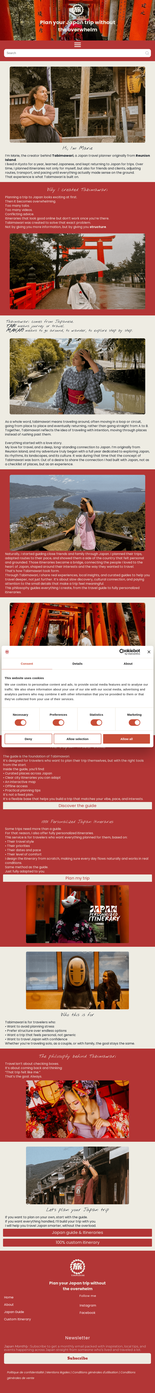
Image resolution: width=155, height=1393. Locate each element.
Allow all (126, 738)
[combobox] (77, 53)
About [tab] (128, 663)
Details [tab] (77, 663)
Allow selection (77, 738)
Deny (28, 738)
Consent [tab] (27, 663)
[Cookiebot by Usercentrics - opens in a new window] (122, 652)
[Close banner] (149, 652)
